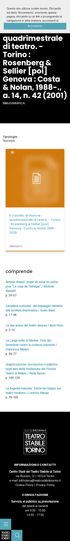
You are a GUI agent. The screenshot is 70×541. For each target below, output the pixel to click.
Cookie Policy (24, 485)
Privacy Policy (45, 485)
